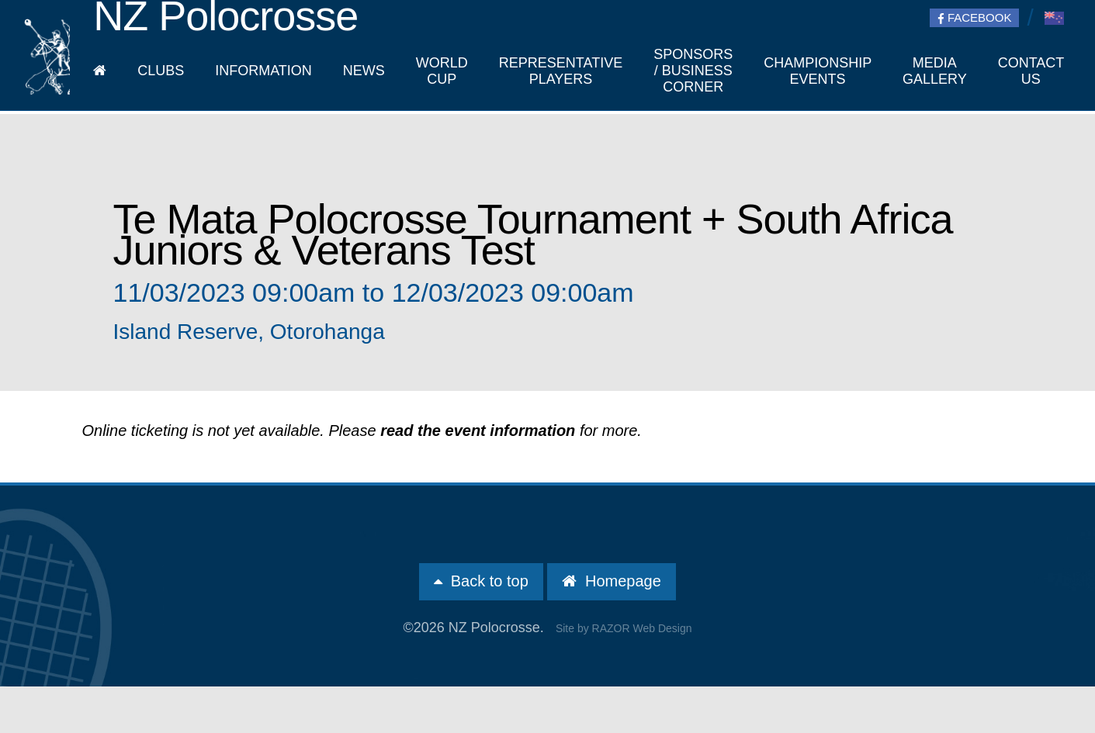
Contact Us (1031, 71)
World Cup (442, 71)
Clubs (160, 70)
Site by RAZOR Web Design (624, 628)
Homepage (611, 581)
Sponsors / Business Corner (693, 71)
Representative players (560, 71)
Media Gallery (935, 71)
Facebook (974, 18)
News (364, 70)
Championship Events (817, 71)
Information (263, 70)
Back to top (481, 581)
